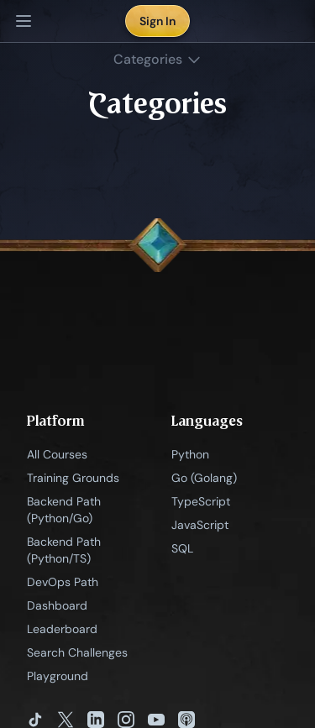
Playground (57, 675)
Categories (157, 59)
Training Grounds (73, 477)
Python (190, 454)
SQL (182, 548)
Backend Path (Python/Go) (64, 510)
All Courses (57, 454)
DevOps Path (62, 581)
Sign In (157, 21)
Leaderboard (62, 628)
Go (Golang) (204, 477)
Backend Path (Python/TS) (64, 550)
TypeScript (200, 501)
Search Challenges (77, 652)
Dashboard (57, 605)
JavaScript (199, 524)
